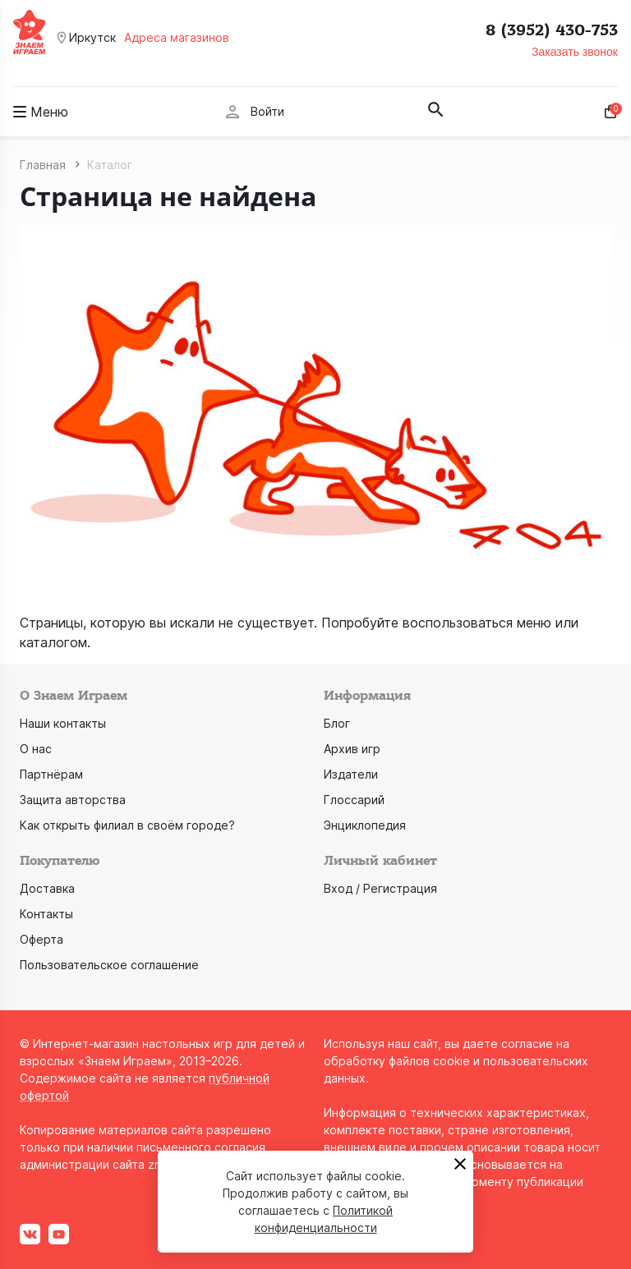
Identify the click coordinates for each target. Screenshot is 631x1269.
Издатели (351, 774)
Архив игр (352, 749)
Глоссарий (354, 800)
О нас (36, 749)
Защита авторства (73, 800)
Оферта (41, 939)
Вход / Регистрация (380, 888)
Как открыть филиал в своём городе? (127, 825)
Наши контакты (63, 723)
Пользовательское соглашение (109, 965)
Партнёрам (51, 774)
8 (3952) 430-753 (552, 30)
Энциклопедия (365, 825)
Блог (337, 723)
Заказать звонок (575, 51)
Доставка (47, 888)
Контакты (46, 914)
